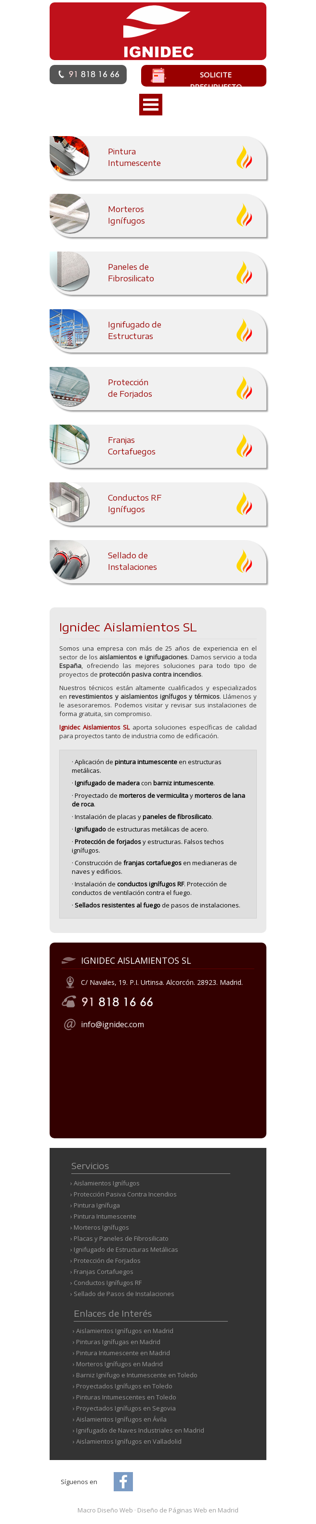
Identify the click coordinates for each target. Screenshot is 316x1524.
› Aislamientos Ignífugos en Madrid (123, 1330)
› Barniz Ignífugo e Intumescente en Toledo (135, 1375)
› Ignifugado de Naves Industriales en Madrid (138, 1430)
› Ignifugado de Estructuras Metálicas (124, 1249)
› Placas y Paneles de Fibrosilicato (119, 1238)
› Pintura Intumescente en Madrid (121, 1352)
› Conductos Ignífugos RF (106, 1282)
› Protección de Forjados (105, 1260)
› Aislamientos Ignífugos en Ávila (120, 1419)
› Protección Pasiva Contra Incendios (123, 1194)
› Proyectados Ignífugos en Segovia (124, 1408)
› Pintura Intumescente (103, 1216)
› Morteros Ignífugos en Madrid (118, 1364)
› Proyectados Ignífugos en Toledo (122, 1386)
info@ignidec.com (112, 1024)
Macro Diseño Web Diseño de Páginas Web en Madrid (158, 1510)
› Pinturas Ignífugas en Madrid (116, 1341)
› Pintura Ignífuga (95, 1205)
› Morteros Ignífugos (99, 1227)
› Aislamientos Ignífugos (105, 1183)
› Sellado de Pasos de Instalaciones (122, 1293)
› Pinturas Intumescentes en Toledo (124, 1397)
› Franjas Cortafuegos (101, 1271)
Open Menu (150, 104)
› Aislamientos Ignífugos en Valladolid (127, 1441)
